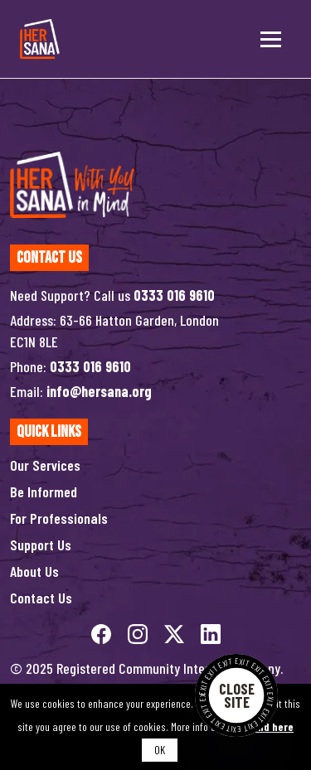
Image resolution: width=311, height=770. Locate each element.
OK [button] (159, 750)
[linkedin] (211, 632)
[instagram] (139, 632)
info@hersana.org (99, 391)
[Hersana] (40, 39)
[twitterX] (175, 632)
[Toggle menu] (270, 39)
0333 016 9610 (174, 295)
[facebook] (102, 632)
